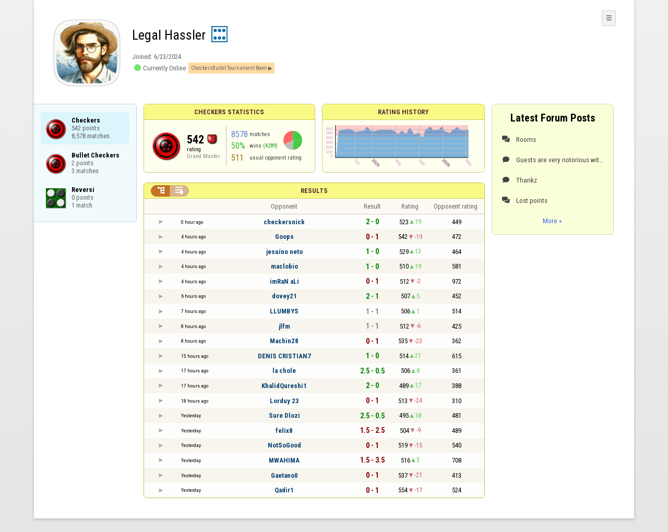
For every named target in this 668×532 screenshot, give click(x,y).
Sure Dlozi (284, 415)
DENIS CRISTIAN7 (284, 356)
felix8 (284, 430)
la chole (284, 370)
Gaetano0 (284, 475)
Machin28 (284, 341)
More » (552, 220)
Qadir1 (284, 490)
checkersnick (284, 222)
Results (314, 191)
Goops (284, 236)
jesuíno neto (284, 252)
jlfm (284, 326)
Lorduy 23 (284, 401)
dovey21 (284, 296)
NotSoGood (284, 445)
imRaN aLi (284, 281)
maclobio (284, 266)
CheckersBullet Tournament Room (229, 68)
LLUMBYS (284, 311)
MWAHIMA (284, 460)
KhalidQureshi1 (284, 386)
